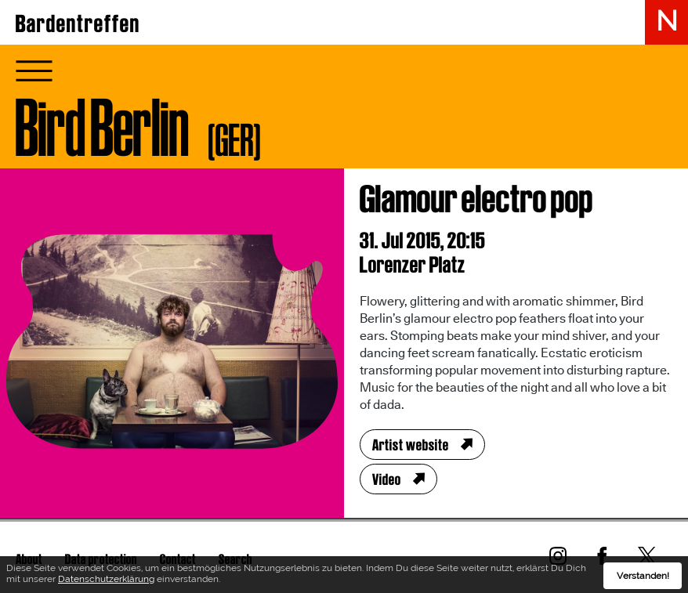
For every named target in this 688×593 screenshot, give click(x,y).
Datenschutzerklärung (106, 581)
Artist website (410, 445)
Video (386, 479)
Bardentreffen (78, 23)
